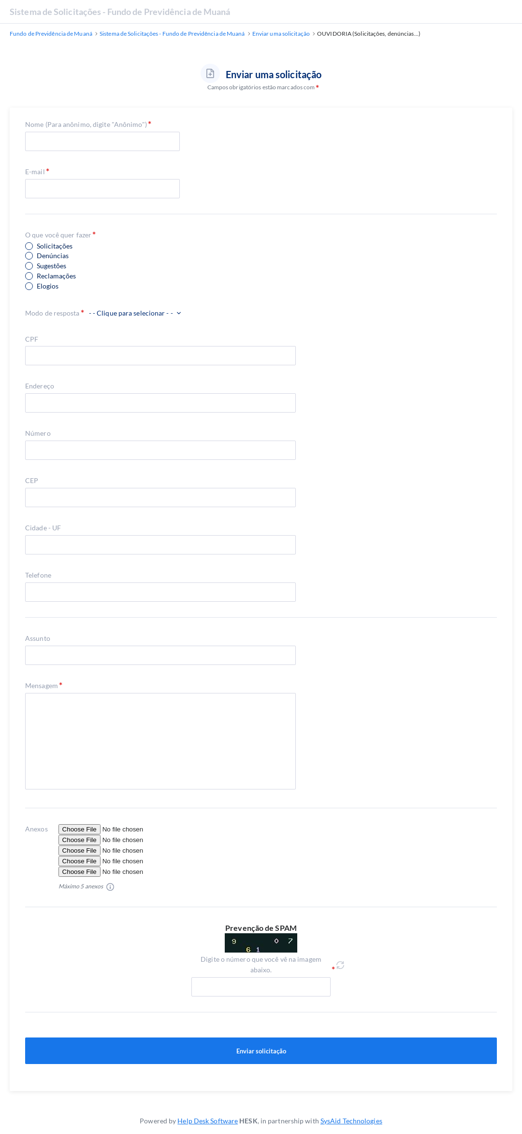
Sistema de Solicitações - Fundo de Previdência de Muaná (120, 11)
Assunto (37, 638)
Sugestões (51, 266)
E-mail (35, 171)
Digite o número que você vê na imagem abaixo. (261, 964)
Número (38, 433)
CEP (31, 480)
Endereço (39, 386)
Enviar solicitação (261, 1051)
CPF (31, 339)
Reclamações (56, 276)
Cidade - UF (43, 528)
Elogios (47, 286)
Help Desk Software (207, 1121)
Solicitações (54, 246)
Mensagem (41, 685)
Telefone (38, 575)
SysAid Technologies (351, 1121)
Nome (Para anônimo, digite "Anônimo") (86, 124)
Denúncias (53, 256)
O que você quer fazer (58, 235)
